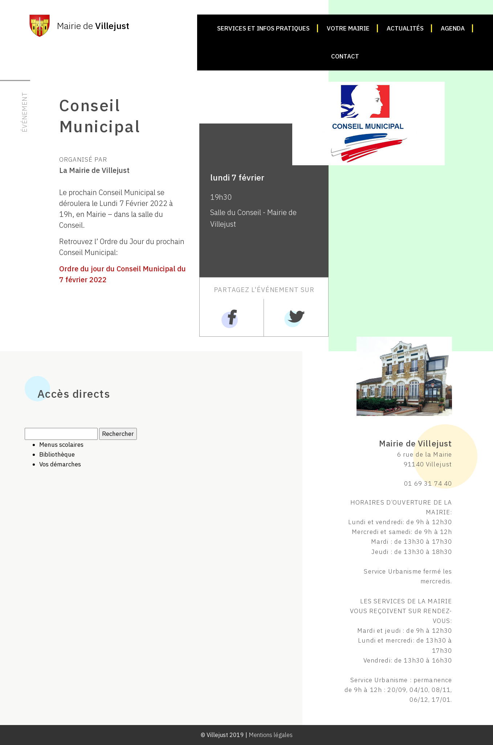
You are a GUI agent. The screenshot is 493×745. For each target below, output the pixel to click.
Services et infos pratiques (263, 28)
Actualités (405, 28)
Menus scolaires (61, 445)
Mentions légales (271, 734)
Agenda (453, 28)
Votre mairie (348, 28)
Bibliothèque (57, 454)
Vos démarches (60, 464)
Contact (345, 56)
